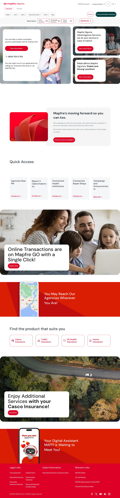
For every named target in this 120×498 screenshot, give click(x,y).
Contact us (15, 196)
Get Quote (13, 413)
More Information (16, 48)
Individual (9, 9)
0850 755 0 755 (15, 56)
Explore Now (13, 266)
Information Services (16, 477)
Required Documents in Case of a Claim (55, 473)
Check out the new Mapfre (64, 140)
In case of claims (97, 4)
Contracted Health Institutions (106, 14)
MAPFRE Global (80, 473)
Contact (90, 14)
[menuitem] (114, 4)
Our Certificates (80, 477)
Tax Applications (15, 473)
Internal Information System (84, 486)
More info (97, 197)
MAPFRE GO (85, 21)
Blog (53, 15)
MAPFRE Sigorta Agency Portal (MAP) (87, 482)
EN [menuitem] (113, 4)
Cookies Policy (30, 473)
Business (19, 9)
